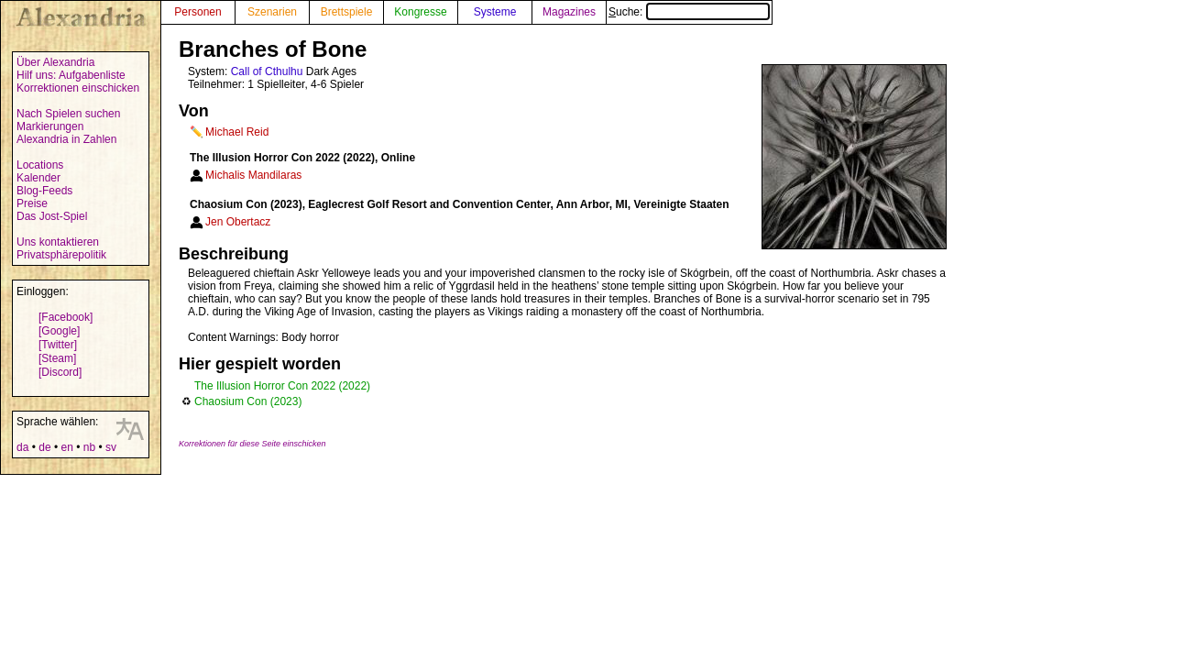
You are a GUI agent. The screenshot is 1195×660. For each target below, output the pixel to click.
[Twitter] (57, 344)
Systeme (495, 12)
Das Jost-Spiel (51, 216)
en (66, 447)
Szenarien (272, 12)
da (22, 447)
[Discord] (60, 372)
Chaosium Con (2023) (247, 401)
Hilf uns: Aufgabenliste (71, 75)
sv (110, 447)
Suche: (689, 12)
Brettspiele (347, 12)
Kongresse (420, 12)
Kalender (38, 177)
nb (89, 447)
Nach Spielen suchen (68, 113)
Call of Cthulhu (267, 71)
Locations (39, 165)
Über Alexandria (55, 62)
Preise (32, 203)
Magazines (569, 12)
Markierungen (49, 126)
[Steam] (57, 358)
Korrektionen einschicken (77, 88)
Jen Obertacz (237, 221)
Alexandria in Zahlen (66, 139)
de (44, 447)
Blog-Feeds (44, 190)
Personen (197, 12)
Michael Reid (237, 132)
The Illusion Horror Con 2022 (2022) (282, 386)
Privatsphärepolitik (61, 254)
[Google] (59, 330)
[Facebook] (65, 317)
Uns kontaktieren (57, 242)
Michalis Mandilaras (253, 175)
